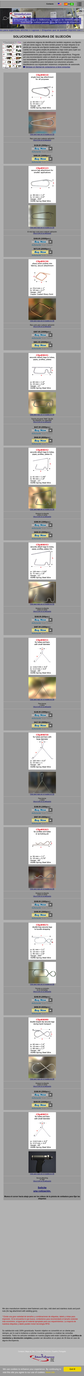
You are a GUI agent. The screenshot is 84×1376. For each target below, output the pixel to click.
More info (50, 1372)
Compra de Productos (43, 1351)
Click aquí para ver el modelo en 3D (42, 134)
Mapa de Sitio (30, 1351)
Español (55, 1351)
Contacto (50, 4)
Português (62, 1351)
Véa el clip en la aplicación (42, 140)
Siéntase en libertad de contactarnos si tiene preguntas (47, 67)
